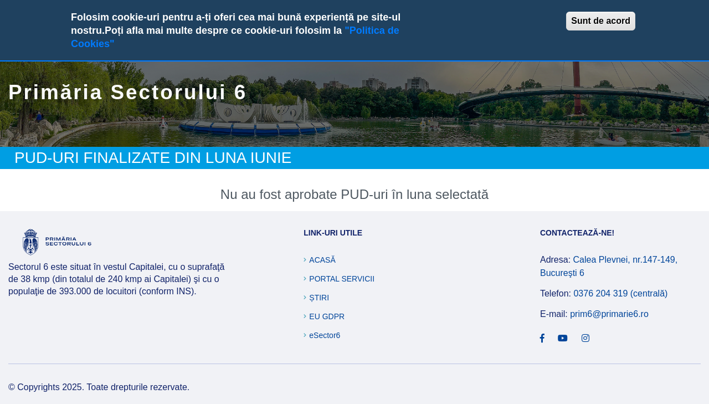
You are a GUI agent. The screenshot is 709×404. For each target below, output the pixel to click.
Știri (319, 297)
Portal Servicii (341, 278)
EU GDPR (327, 316)
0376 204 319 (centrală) (620, 293)
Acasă (322, 259)
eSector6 (324, 335)
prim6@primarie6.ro (609, 314)
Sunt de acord (600, 20)
